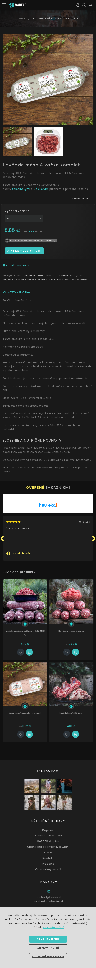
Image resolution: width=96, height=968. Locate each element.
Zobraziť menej (81, 198)
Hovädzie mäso (63, 275)
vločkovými (41, 189)
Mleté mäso (79, 279)
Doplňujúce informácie (18, 291)
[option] (48, 79)
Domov (21, 18)
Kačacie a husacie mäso (18, 279)
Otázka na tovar (16, 265)
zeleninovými (21, 189)
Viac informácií (53, 927)
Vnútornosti (63, 279)
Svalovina (41, 279)
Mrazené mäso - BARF (38, 275)
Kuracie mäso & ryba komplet (32, 713)
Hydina (78, 275)
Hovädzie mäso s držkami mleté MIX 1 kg (32, 632)
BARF (20, 275)
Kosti (52, 279)
